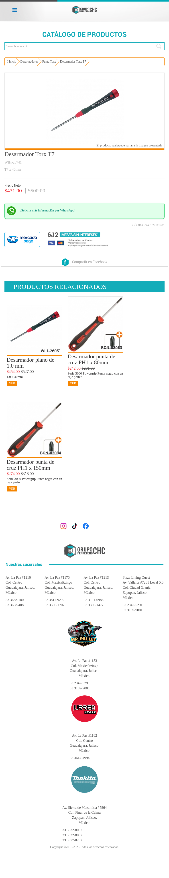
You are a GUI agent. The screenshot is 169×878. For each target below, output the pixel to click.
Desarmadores (29, 61)
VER (12, 383)
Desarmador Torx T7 (73, 61)
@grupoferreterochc (105, 525)
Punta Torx (49, 61)
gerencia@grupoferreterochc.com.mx (95, 516)
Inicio (11, 61)
